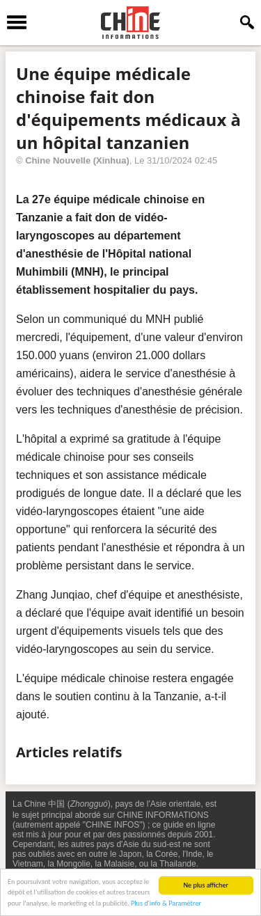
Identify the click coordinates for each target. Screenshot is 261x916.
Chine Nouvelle (57, 160)
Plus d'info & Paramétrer (166, 903)
